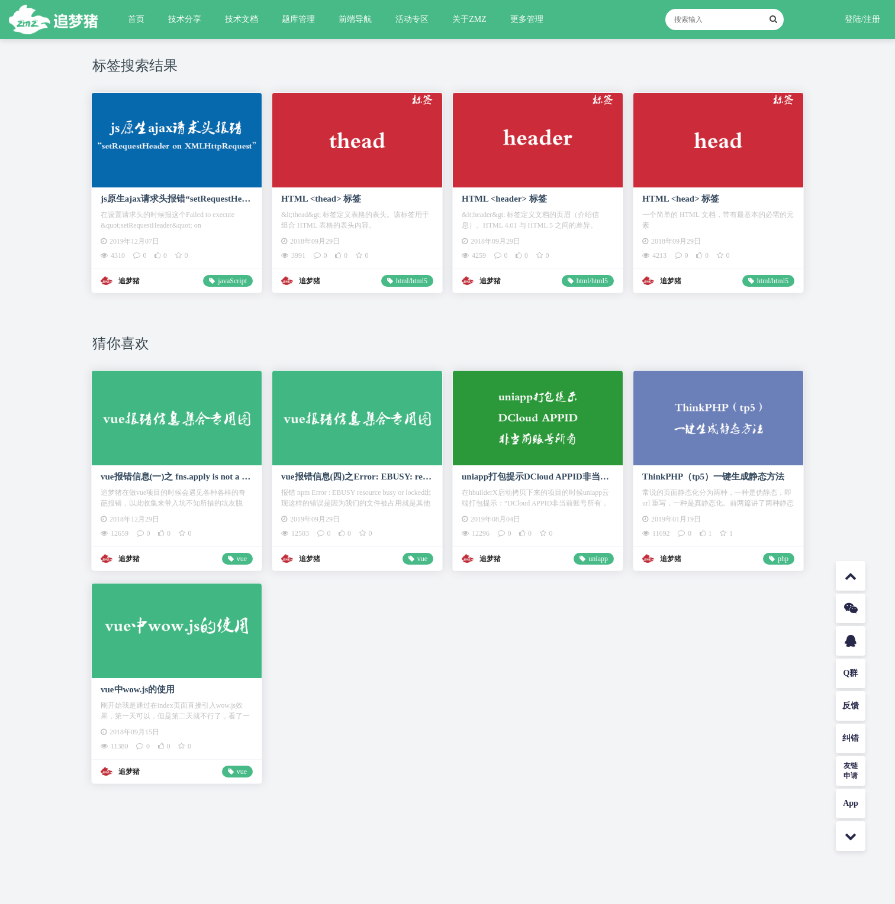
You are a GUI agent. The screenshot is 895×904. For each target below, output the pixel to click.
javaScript (232, 281)
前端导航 (355, 19)
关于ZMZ (469, 19)
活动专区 (412, 19)
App (850, 803)
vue (242, 559)
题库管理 (298, 19)
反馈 (850, 705)
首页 (136, 19)
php (783, 559)
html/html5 (411, 281)
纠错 (850, 738)
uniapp (598, 559)
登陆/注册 (862, 19)
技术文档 (241, 19)
